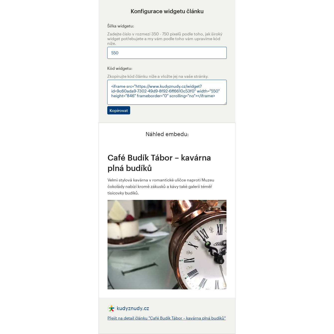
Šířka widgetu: (120, 25)
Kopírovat (119, 110)
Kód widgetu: (119, 68)
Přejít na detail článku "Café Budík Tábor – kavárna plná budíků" (167, 318)
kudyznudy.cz (133, 308)
